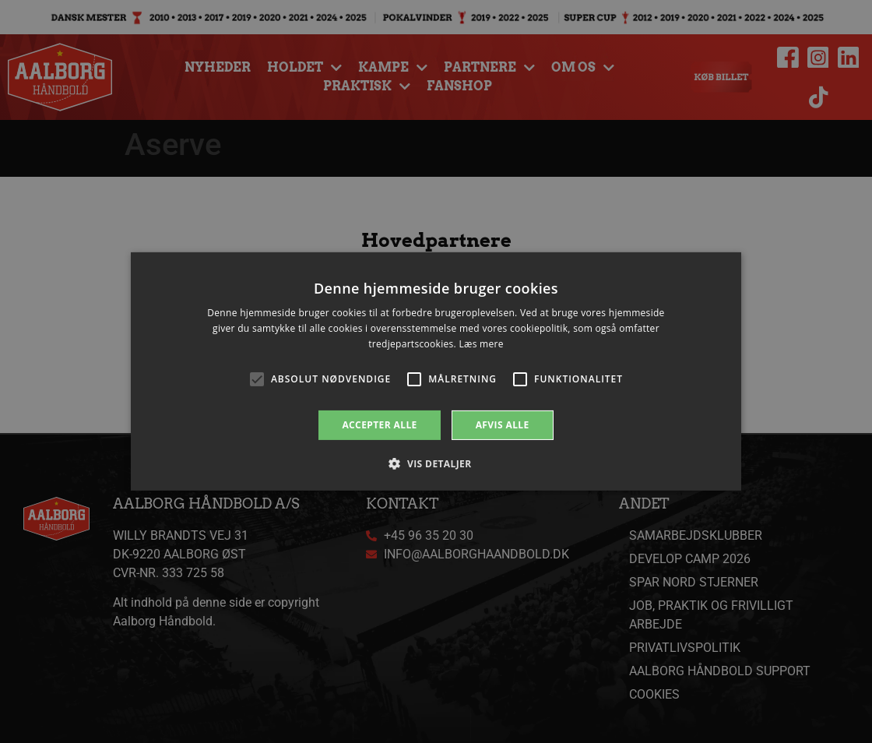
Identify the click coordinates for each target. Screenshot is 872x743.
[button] (435, 463)
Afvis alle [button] (502, 424)
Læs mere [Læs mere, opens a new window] (481, 343)
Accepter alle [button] (379, 424)
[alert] (436, 371)
